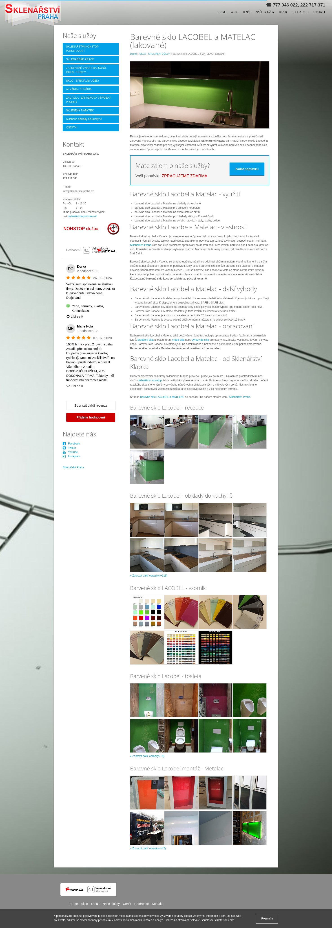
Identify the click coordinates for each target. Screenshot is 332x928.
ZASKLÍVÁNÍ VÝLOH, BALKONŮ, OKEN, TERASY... (86, 70)
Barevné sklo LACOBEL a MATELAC (162, 397)
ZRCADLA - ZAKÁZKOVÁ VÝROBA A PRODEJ (88, 100)
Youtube (70, 452)
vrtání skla (178, 339)
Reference (300, 12)
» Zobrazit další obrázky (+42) (148, 848)
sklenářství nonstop (150, 380)
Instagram (71, 456)
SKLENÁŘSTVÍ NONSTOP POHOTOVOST (82, 48)
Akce (235, 12)
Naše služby (265, 12)
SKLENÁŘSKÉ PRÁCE (80, 59)
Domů (133, 53)
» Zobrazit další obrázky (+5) (147, 756)
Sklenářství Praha (140, 245)
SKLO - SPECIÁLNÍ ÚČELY (154, 53)
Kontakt (319, 12)
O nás (247, 12)
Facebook (71, 443)
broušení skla (145, 339)
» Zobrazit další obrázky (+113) (148, 575)
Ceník (283, 12)
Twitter (69, 447)
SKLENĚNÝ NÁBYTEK (80, 110)
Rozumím (267, 918)
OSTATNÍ (71, 127)
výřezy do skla (200, 339)
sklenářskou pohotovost (82, 216)
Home (223, 12)
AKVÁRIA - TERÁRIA (79, 89)
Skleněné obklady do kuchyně (84, 119)
